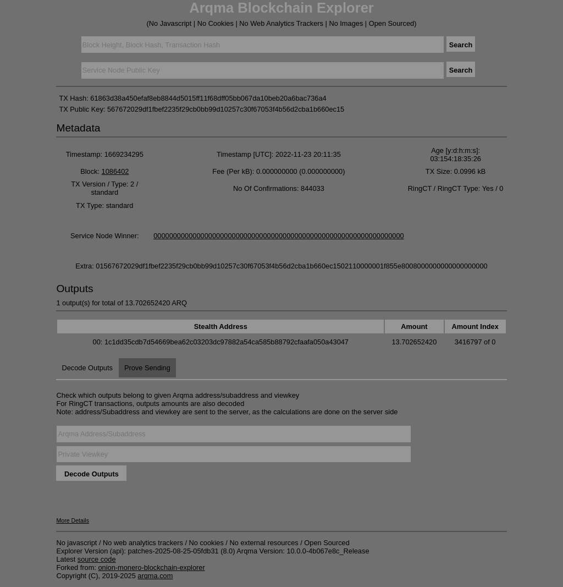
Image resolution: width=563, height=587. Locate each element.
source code (97, 559)
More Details (72, 520)
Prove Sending (147, 368)
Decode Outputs (87, 368)
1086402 (115, 171)
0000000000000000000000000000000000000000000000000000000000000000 (278, 236)
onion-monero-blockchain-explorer (151, 567)
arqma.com (155, 576)
